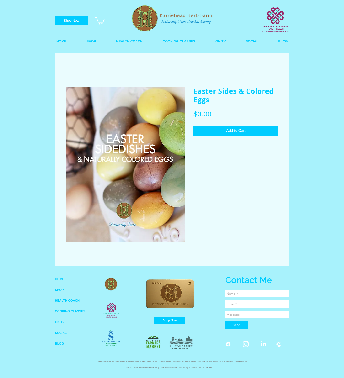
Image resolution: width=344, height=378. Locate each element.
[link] (100, 20)
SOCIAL (61, 333)
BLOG (59, 343)
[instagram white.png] (246, 344)
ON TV (59, 322)
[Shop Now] (71, 20)
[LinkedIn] (263, 344)
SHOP (59, 290)
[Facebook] (228, 344)
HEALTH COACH (67, 300)
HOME (59, 279)
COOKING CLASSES (70, 311)
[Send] (236, 325)
